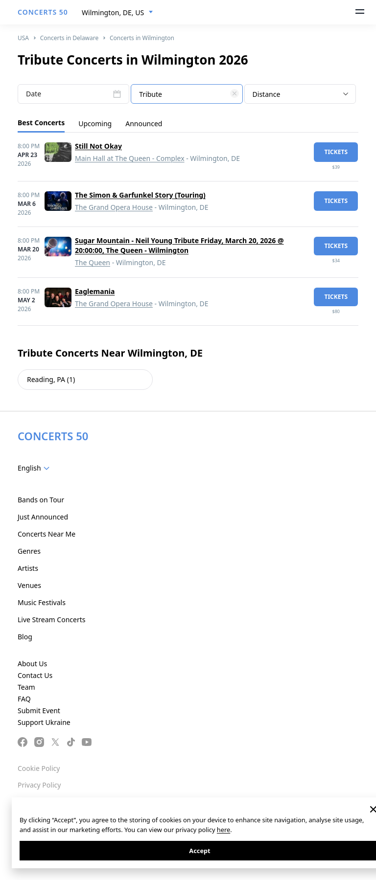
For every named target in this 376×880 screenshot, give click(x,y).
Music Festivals (42, 602)
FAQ (24, 698)
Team (26, 687)
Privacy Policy (39, 785)
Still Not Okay (98, 146)
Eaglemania (95, 291)
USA (23, 38)
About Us (32, 663)
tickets (336, 152)
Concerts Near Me (46, 534)
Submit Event (39, 710)
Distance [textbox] (267, 94)
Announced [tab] (143, 123)
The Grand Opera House (114, 207)
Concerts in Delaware (69, 38)
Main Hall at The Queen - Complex (130, 158)
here (223, 829)
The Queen (92, 262)
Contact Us (35, 675)
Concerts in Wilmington (142, 38)
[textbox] (186, 94)
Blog (25, 636)
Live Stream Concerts (51, 619)
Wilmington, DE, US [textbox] (113, 12)
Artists (28, 568)
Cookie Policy (39, 768)
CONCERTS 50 (43, 12)
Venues (29, 585)
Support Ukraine (44, 722)
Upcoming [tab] (95, 123)
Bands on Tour (41, 499)
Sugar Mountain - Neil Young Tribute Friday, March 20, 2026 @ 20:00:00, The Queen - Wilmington (179, 245)
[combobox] (117, 13)
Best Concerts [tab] (41, 122)
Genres (29, 551)
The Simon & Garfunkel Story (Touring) (140, 195)
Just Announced (43, 516)
